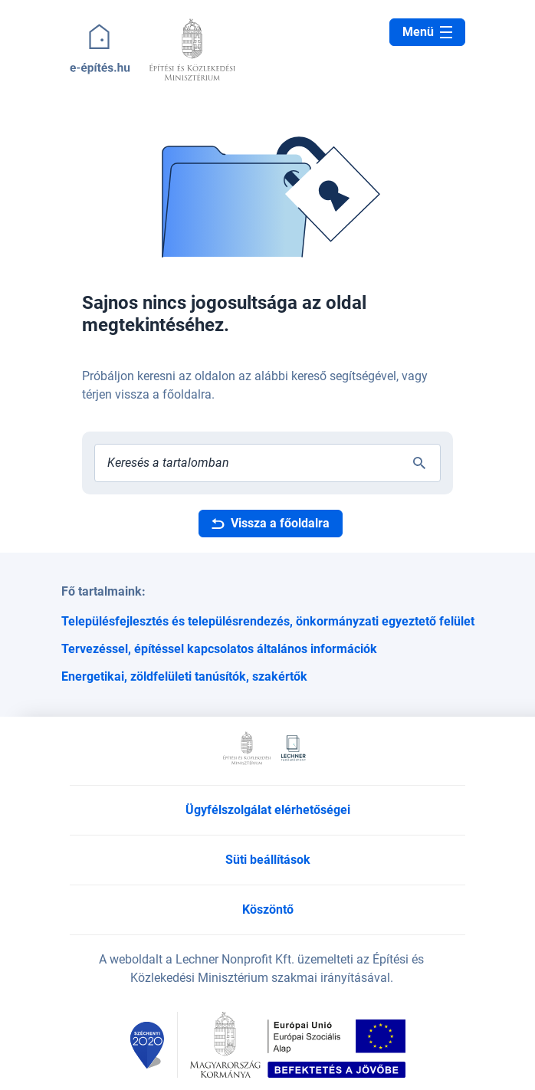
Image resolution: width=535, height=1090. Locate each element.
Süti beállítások (267, 859)
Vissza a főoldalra (271, 523)
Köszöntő (268, 909)
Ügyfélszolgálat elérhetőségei (267, 810)
